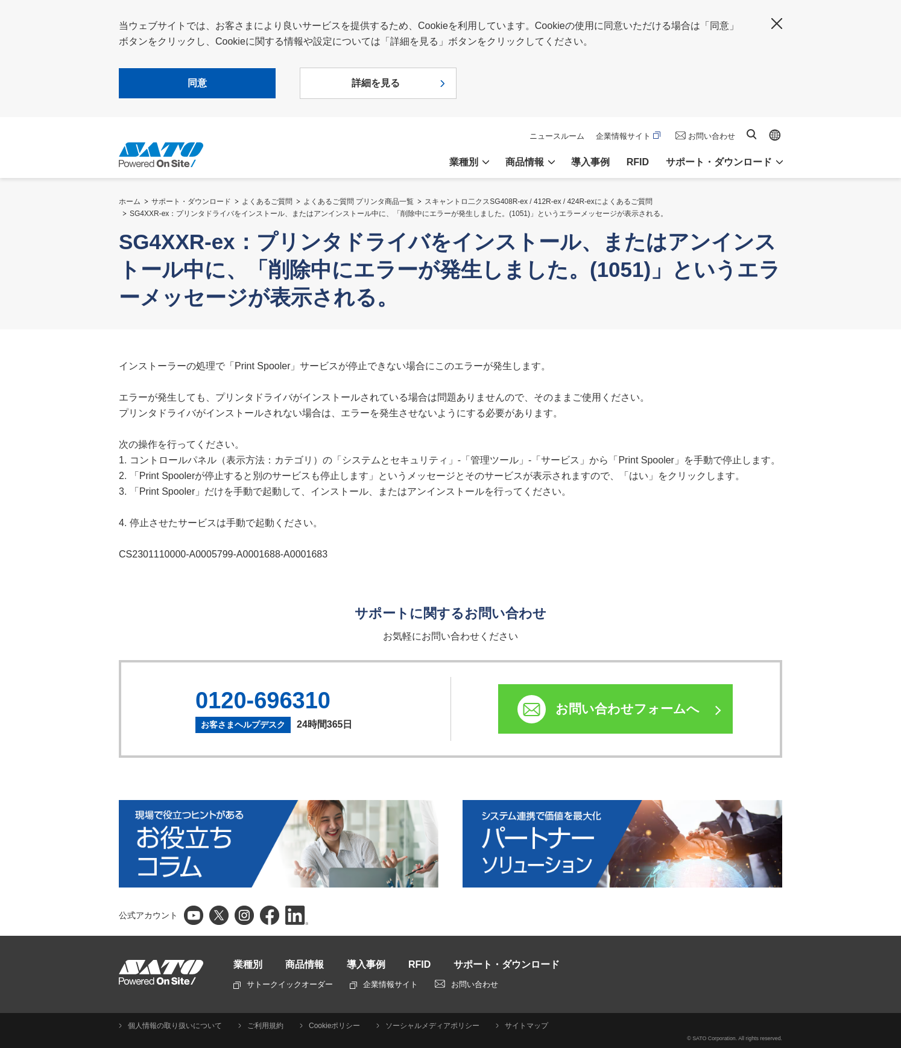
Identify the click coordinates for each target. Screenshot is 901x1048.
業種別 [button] (463, 162)
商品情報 (304, 964)
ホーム (130, 201)
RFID (638, 162)
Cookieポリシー (334, 1025)
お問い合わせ (711, 136)
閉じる (776, 23)
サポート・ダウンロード (191, 201)
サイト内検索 (751, 134)
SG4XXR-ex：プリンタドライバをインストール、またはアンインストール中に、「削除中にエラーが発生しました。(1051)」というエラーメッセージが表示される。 (399, 213)
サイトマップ (526, 1025)
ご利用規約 (265, 1025)
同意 (197, 83)
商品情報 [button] (524, 162)
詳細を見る (376, 83)
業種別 (247, 964)
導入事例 (590, 162)
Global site (775, 135)
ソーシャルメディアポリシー (432, 1025)
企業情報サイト (628, 136)
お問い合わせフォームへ (627, 709)
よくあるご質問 (267, 201)
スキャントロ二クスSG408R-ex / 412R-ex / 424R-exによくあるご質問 (538, 201)
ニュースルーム (557, 136)
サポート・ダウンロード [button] (719, 162)
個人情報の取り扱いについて (175, 1025)
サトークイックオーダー (283, 984)
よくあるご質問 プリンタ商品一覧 (358, 201)
